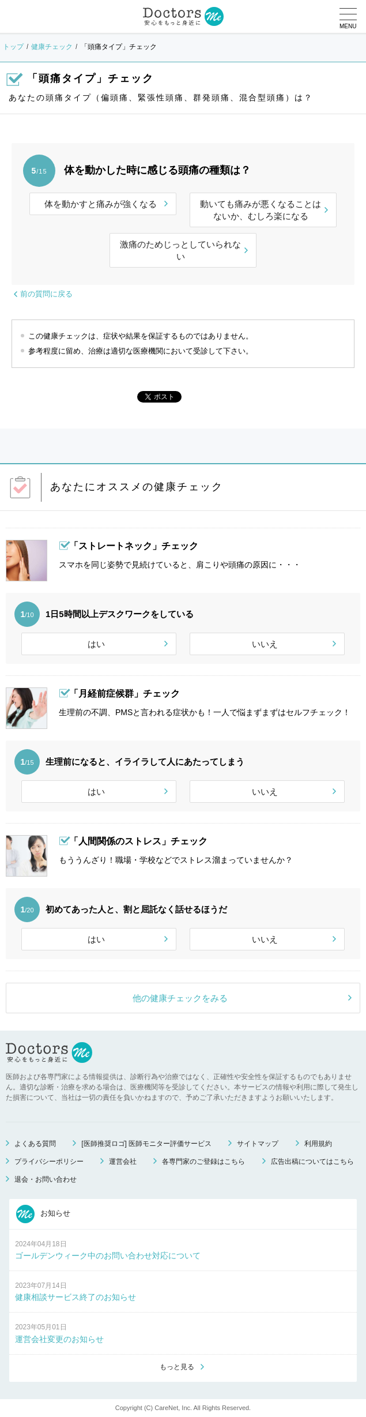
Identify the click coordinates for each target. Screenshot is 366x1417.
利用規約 (318, 1144)
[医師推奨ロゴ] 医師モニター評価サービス (146, 1144)
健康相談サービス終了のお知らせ (75, 1297)
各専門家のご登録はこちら (203, 1161)
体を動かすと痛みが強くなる (100, 204)
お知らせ (43, 1214)
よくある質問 (35, 1144)
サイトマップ (257, 1144)
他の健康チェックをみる (180, 998)
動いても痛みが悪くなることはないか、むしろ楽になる (260, 210)
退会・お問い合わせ (45, 1179)
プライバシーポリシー (49, 1161)
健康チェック (52, 47)
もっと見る (177, 1367)
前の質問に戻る (46, 294)
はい (96, 644)
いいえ (265, 644)
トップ (13, 47)
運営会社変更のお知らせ (59, 1339)
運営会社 (123, 1161)
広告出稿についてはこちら (312, 1161)
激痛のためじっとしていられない (180, 250)
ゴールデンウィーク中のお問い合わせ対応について (108, 1255)
